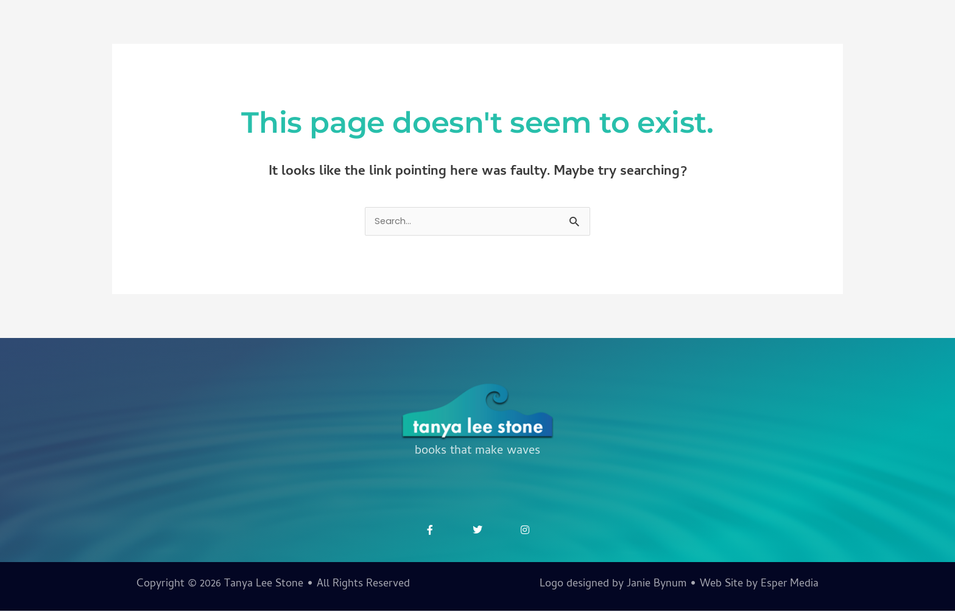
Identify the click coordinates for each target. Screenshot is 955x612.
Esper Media (789, 585)
